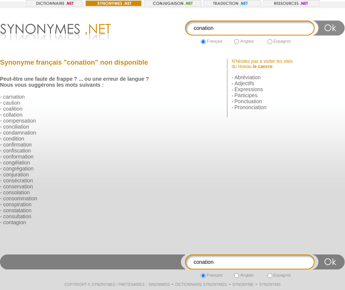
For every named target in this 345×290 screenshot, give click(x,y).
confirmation (17, 145)
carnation (14, 97)
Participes (245, 95)
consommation (20, 198)
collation (12, 115)
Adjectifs (244, 83)
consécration (18, 180)
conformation (18, 157)
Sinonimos (159, 285)
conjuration (16, 175)
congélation (16, 163)
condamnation (19, 133)
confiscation (17, 151)
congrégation (18, 169)
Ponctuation (248, 101)
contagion (14, 222)
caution (11, 103)
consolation (16, 192)
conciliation (16, 127)
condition (13, 139)
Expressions (248, 89)
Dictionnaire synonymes (201, 285)
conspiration (17, 204)
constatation (17, 210)
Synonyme (243, 285)
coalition (12, 109)
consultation (17, 216)
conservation (18, 186)
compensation (19, 121)
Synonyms (270, 285)
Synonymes (103, 285)
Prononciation (250, 107)
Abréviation (247, 77)
